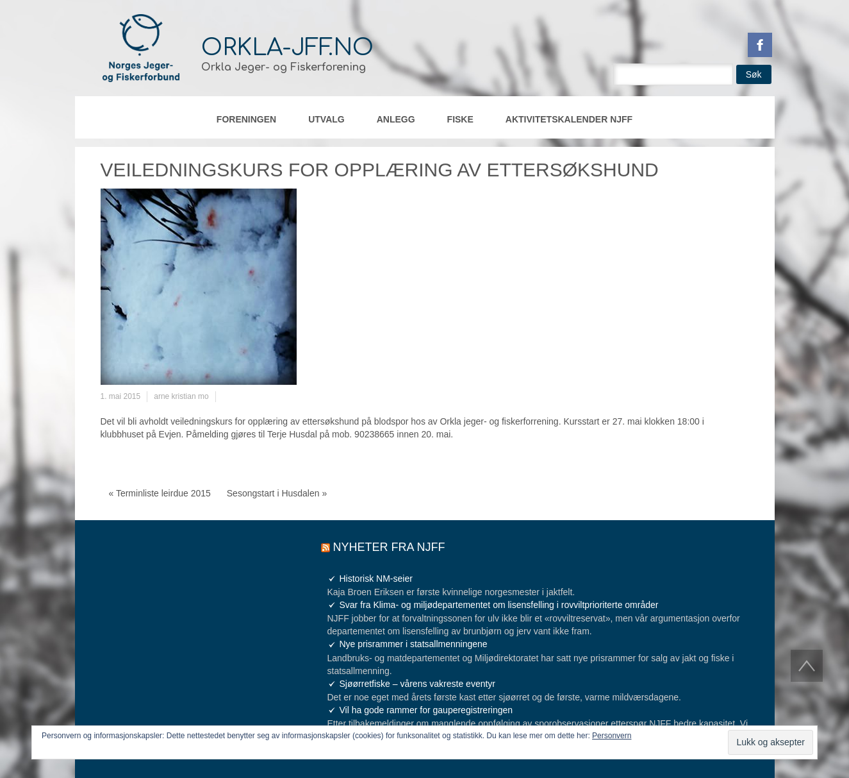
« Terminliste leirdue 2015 (160, 493)
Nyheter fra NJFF (389, 547)
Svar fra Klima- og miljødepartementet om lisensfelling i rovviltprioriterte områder (499, 605)
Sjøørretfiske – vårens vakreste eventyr (418, 684)
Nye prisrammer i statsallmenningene (414, 644)
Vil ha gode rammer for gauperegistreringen (426, 710)
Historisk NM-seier (376, 578)
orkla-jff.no (287, 47)
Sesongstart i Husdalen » (277, 493)
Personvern (611, 735)
